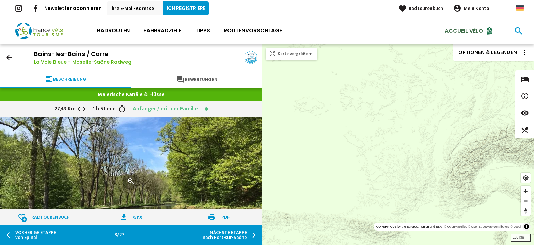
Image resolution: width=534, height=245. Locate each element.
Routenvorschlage (253, 30)
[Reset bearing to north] (526, 211)
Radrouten (113, 30)
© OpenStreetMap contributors (488, 226)
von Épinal (35, 235)
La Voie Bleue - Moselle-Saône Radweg (82, 62)
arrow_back (9, 57)
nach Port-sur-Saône (225, 235)
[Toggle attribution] (526, 227)
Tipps (202, 30)
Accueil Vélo (464, 30)
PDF (225, 217)
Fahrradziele (162, 30)
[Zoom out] (526, 201)
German (520, 8)
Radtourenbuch (426, 8)
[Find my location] (526, 178)
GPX (137, 217)
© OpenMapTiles (455, 226)
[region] (398, 144)
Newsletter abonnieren (73, 8)
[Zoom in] (526, 191)
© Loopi (516, 226)
